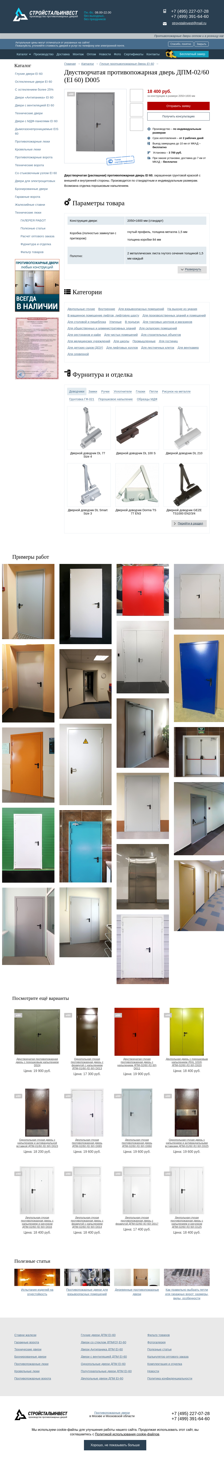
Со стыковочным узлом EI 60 (36, 173)
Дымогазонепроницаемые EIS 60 (36, 131)
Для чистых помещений (121, 334)
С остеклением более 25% (34, 89)
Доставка (63, 54)
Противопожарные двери (112, 1412)
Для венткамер (188, 347)
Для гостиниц (168, 341)
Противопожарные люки (32, 141)
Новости (105, 54)
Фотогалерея (156, 1342)
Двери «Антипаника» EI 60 (34, 97)
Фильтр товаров (32, 252)
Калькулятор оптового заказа (167, 1356)
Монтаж (78, 54)
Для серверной (78, 354)
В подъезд (132, 322)
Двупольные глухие (81, 309)
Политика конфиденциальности (169, 1378)
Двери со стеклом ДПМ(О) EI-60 (103, 1342)
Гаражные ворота (27, 196)
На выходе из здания (182, 309)
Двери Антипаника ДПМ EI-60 (102, 1349)
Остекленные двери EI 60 (33, 81)
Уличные (115, 322)
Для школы (121, 341)
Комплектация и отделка (164, 1364)
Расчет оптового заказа (37, 236)
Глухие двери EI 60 (29, 73)
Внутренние (106, 309)
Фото (117, 54)
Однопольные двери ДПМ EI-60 (103, 1364)
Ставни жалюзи (25, 1335)
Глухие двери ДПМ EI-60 (98, 1335)
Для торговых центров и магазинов (167, 322)
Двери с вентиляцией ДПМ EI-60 (104, 1356)
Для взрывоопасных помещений (141, 309)
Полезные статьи (33, 228)
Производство (44, 54)
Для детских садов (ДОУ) (85, 347)
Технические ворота (29, 165)
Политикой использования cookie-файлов (127, 1434)
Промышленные (144, 341)
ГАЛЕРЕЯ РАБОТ (33, 220)
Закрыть (201, 44)
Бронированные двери (31, 189)
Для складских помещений (158, 328)
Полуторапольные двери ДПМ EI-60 (106, 1371)
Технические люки (28, 212)
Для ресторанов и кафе (84, 334)
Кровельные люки (28, 149)
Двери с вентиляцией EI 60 (34, 105)
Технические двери (29, 113)
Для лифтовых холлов (122, 347)
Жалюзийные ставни (30, 204)
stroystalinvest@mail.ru (189, 23)
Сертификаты (133, 54)
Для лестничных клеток (157, 347)
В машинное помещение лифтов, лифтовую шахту (103, 315)
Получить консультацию (178, 116)
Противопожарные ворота (34, 157)
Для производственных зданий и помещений (174, 315)
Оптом (91, 54)
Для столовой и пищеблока (87, 322)
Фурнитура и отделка (36, 244)
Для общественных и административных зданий (102, 328)
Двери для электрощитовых (35, 181)
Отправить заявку (178, 106)
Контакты (153, 54)
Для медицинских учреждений (89, 341)
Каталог (22, 54)
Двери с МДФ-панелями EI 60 (36, 121)
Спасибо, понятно (180, 44)
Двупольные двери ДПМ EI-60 (102, 1378)
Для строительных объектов (161, 334)
